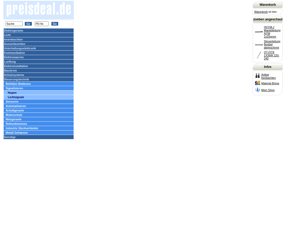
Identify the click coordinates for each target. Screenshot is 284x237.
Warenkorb (261, 11)
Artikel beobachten (268, 76)
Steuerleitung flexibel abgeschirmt (272, 44)
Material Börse (270, 83)
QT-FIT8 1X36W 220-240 (271, 55)
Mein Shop (268, 90)
